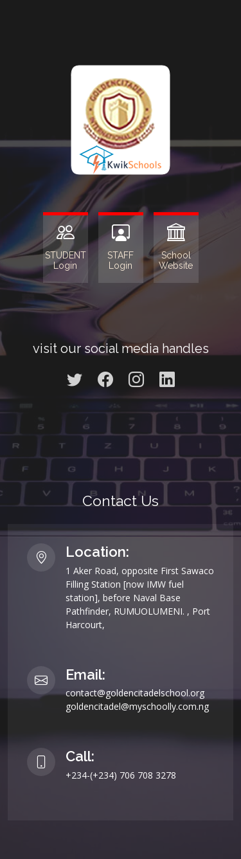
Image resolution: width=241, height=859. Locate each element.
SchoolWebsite (176, 260)
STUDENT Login (65, 260)
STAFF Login (120, 260)
